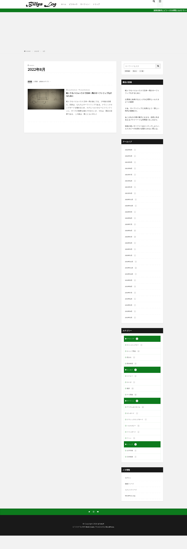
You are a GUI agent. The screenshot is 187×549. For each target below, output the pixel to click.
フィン (131, 449)
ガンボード (133, 423)
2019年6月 (131, 305)
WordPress (111, 540)
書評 (130, 397)
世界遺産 (127, 71)
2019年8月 (131, 292)
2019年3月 (131, 324)
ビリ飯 (141, 71)
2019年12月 (131, 266)
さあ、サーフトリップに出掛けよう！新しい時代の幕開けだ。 (142, 109)
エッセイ (132, 378)
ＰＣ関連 (132, 404)
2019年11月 (131, 273)
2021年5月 (131, 189)
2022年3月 (131, 156)
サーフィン (84, 4)
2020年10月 (131, 208)
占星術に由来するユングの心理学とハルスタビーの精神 (142, 100)
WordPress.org (131, 509)
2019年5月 (131, 311)
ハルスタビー (134, 436)
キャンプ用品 (134, 359)
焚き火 (135, 71)
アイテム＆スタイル (136, 417)
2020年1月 (131, 260)
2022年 (36, 51)
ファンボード (134, 442)
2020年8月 (131, 221)
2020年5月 (131, 240)
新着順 (30, 81)
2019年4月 (131, 318)
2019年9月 (131, 285)
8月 (44, 51)
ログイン (128, 490)
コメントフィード (132, 502)
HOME (28, 51)
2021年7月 (131, 176)
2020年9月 (131, 214)
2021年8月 (131, 169)
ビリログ (100, 537)
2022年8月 (131, 150)
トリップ (96, 4)
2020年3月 (131, 253)
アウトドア (133, 346)
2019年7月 (131, 298)
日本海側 (132, 468)
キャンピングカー (136, 352)
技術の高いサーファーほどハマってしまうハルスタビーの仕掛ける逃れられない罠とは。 (142, 127)
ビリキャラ (73, 4)
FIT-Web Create (88, 540)
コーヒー (132, 384)
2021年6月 (131, 182)
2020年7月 (131, 227)
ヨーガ (131, 391)
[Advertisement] (93, 30)
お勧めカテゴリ (46, 81)
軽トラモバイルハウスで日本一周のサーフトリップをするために (89, 95)
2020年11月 (131, 202)
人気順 (36, 81)
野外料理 (132, 371)
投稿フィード (130, 496)
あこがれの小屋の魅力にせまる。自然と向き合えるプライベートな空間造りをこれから (142, 118)
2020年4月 (131, 247)
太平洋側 (132, 462)
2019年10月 (131, 279)
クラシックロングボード (138, 430)
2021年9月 (131, 163)
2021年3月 (131, 195)
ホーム (63, 4)
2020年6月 (131, 234)
